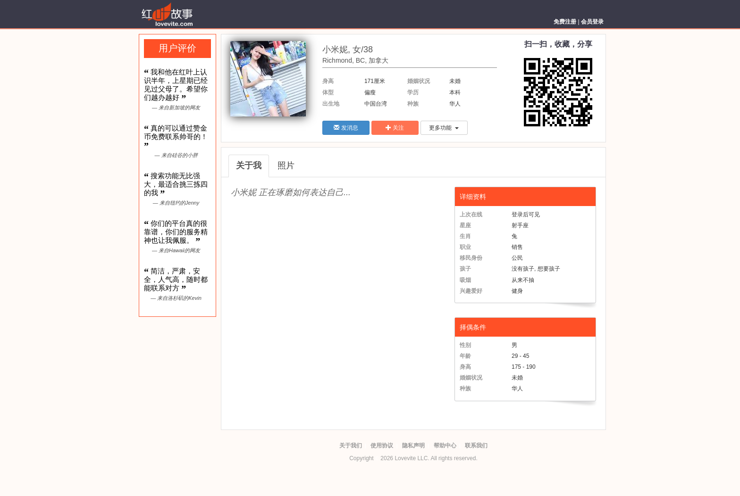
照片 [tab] (286, 165)
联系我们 (476, 445)
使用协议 (381, 445)
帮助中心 (445, 445)
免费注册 (565, 21)
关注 (395, 127)
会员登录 (592, 21)
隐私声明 (413, 445)
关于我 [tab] (248, 165)
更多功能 (444, 127)
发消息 (346, 127)
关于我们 (350, 445)
